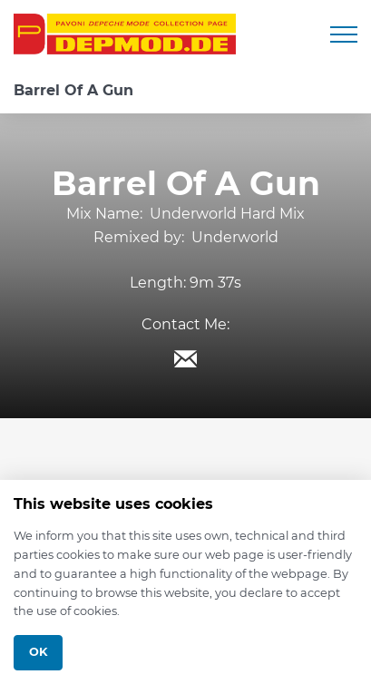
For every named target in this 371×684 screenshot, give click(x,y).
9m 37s (215, 282)
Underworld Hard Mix (227, 213)
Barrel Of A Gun (73, 90)
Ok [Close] (38, 652)
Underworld (234, 237)
